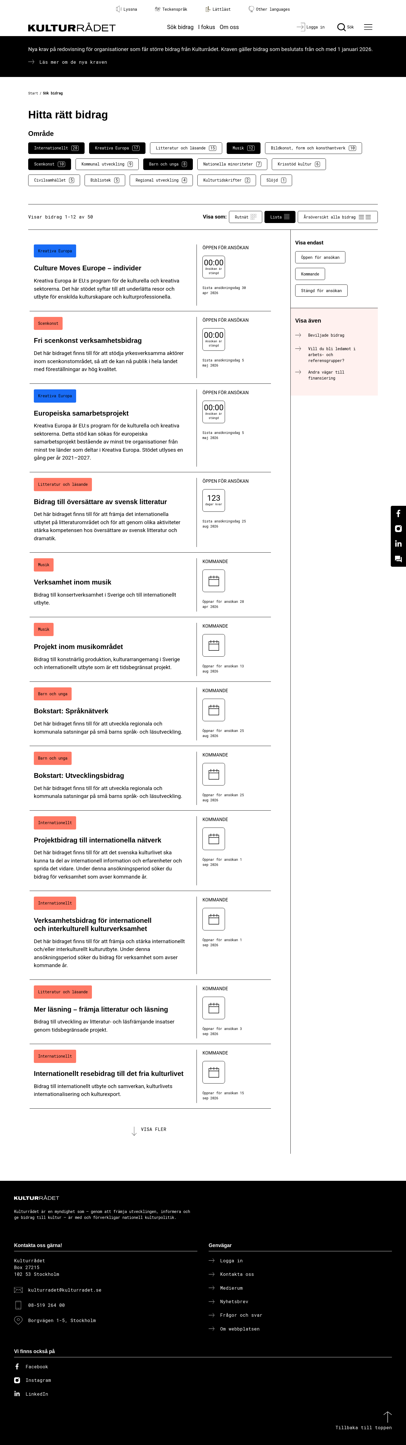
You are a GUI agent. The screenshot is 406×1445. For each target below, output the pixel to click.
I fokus (206, 27)
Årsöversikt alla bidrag (338, 217)
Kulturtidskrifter (226, 180)
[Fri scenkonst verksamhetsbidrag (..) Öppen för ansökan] (150, 347)
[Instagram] (398, 528)
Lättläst (218, 9)
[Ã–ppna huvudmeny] (369, 27)
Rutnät (245, 217)
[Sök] (346, 27)
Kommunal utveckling (107, 164)
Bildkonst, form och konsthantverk (313, 148)
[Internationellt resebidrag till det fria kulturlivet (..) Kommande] (150, 1076)
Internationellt (56, 148)
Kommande (310, 274)
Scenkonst (49, 164)
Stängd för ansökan (321, 290)
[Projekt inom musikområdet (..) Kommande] (150, 649)
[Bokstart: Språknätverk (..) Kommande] (150, 714)
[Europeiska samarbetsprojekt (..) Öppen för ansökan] (150, 428)
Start (33, 93)
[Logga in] (310, 27)
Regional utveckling (161, 180)
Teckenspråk (171, 9)
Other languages (269, 9)
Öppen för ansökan (320, 257)
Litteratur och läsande (186, 148)
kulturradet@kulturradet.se (65, 1290)
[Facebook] (398, 513)
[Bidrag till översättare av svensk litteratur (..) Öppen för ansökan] (150, 512)
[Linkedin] (398, 543)
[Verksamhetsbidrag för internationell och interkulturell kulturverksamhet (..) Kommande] (150, 935)
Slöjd (276, 180)
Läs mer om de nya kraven (73, 62)
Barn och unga (168, 164)
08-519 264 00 (46, 1305)
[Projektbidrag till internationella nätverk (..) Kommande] (150, 851)
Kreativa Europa (117, 148)
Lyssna (126, 9)
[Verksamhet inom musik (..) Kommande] (150, 585)
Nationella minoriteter (232, 164)
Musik (244, 148)
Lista (280, 217)
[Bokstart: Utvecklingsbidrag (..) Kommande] (150, 778)
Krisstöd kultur (299, 164)
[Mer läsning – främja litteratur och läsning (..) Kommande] (150, 1012)
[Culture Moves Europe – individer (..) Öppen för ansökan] (150, 275)
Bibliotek (105, 180)
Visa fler (153, 1129)
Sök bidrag (180, 27)
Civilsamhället (54, 180)
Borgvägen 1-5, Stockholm (62, 1320)
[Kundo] (398, 559)
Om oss (229, 27)
